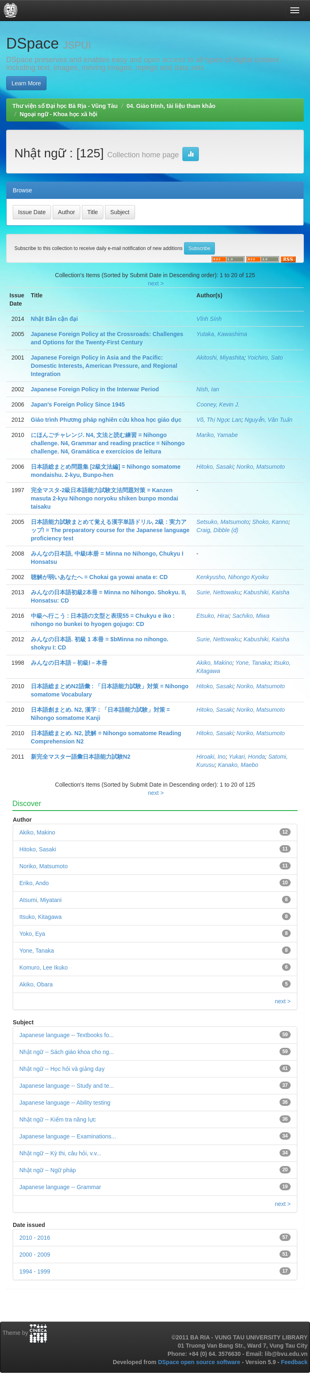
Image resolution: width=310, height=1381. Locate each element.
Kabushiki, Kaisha (266, 592)
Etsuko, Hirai (212, 615)
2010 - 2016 (34, 1237)
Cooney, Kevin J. (218, 404)
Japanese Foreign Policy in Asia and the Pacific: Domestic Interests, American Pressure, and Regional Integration (104, 365)
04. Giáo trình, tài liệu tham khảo (170, 106)
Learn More (26, 83)
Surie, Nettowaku (218, 592)
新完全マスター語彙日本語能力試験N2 (81, 756)
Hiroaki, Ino (211, 756)
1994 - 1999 (34, 1271)
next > (156, 283)
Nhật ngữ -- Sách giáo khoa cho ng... (66, 1052)
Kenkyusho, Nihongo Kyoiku (232, 577)
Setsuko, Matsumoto (222, 522)
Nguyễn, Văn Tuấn (268, 419)
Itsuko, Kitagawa (40, 917)
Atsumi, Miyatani (40, 900)
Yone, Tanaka (252, 662)
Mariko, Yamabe (217, 435)
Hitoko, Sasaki (214, 466)
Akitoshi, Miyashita (220, 357)
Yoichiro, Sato (265, 357)
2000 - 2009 (34, 1254)
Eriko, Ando (34, 883)
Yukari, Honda (246, 756)
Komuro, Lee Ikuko (43, 967)
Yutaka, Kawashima (221, 334)
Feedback (294, 1362)
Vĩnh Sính (209, 318)
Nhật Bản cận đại (54, 318)
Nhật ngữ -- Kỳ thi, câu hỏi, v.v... (60, 1153)
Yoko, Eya (32, 933)
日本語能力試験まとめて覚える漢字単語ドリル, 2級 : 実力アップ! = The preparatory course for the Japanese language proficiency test (110, 530)
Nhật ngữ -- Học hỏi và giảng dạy (62, 1069)
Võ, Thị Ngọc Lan (218, 419)
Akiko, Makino (214, 662)
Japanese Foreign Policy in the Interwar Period (95, 389)
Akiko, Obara (36, 984)
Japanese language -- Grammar (60, 1187)
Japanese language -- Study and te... (66, 1085)
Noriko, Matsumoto (260, 466)
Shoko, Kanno (270, 522)
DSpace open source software (200, 1362)
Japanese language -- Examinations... (67, 1136)
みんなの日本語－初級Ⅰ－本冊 (69, 662)
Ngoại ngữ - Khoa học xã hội (59, 114)
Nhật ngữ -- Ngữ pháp (47, 1170)
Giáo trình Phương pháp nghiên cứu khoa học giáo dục (106, 419)
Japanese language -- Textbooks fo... (66, 1035)
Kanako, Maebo (238, 765)
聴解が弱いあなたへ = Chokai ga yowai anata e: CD (99, 577)
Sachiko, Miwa (250, 615)
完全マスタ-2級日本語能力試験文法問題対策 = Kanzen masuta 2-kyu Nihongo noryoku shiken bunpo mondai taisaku (104, 498)
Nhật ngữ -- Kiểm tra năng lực (57, 1119)
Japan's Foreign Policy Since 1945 (78, 404)
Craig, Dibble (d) (217, 530)
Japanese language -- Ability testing (64, 1102)
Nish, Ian (207, 389)
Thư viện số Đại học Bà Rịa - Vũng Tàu (65, 106)
